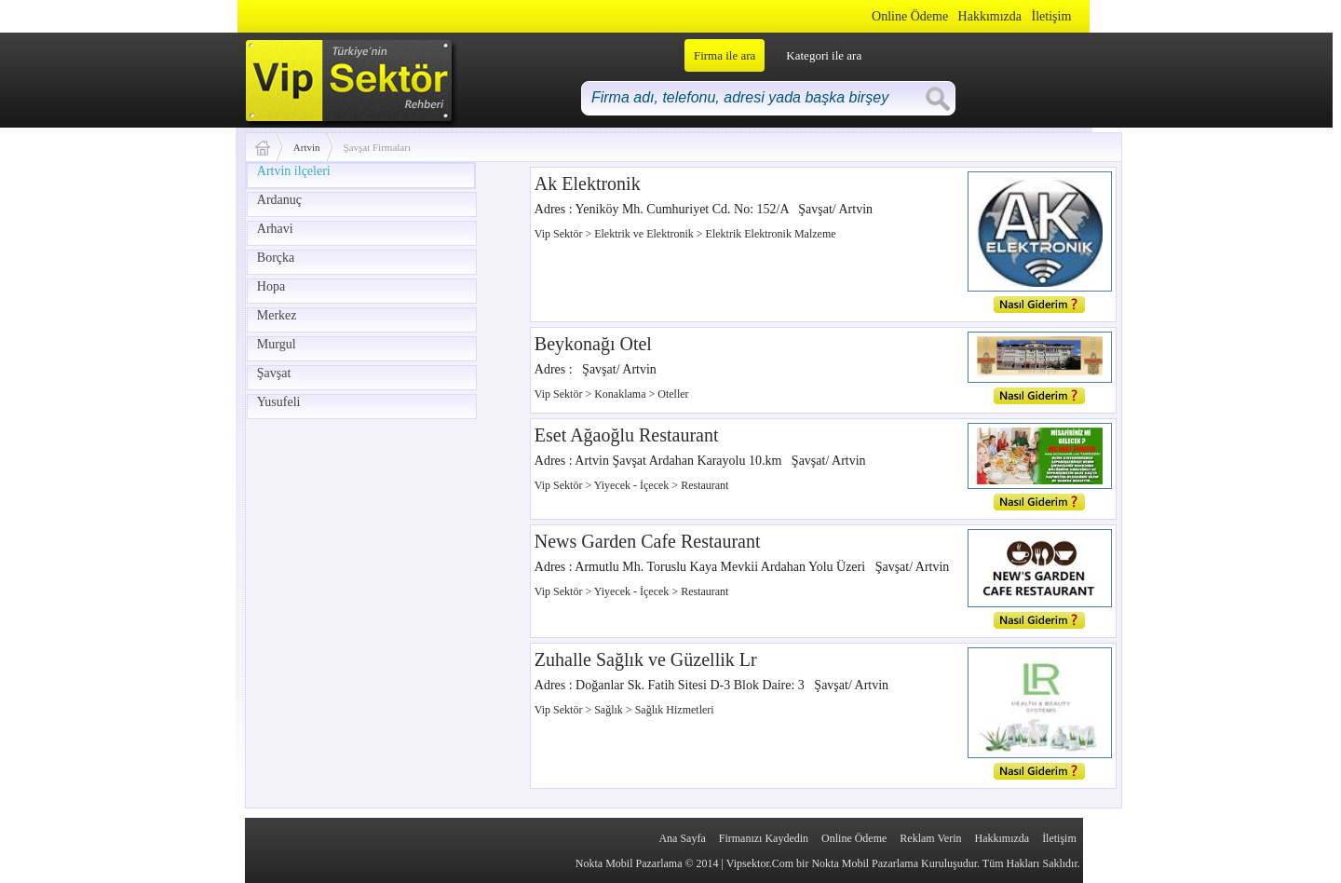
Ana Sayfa (681, 838)
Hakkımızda (990, 16)
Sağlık (610, 709)
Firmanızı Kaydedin (763, 838)
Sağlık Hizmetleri (674, 709)
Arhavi (275, 229)
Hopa (271, 286)
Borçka (275, 258)
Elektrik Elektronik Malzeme (771, 233)
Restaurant (704, 485)
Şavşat (274, 373)
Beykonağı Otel (593, 343)
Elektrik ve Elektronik (645, 233)
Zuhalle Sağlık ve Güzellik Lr (646, 659)
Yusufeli (279, 402)
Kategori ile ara (823, 55)
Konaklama (621, 394)
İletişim (1052, 16)
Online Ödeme (910, 16)
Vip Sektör (560, 233)
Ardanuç (279, 200)
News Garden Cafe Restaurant (648, 541)
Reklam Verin (930, 838)
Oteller (672, 394)
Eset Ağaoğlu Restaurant (627, 435)
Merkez (277, 315)
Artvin (306, 147)
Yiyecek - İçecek (633, 485)
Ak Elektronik (588, 183)
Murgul (276, 344)
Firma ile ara (724, 55)
